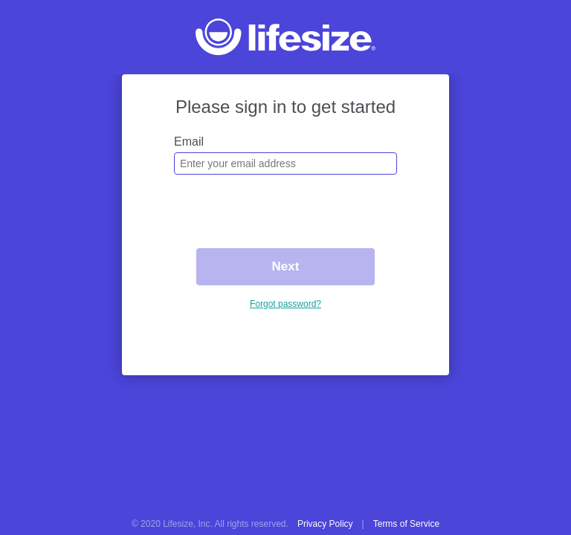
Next (286, 266)
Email (189, 141)
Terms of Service (406, 524)
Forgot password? (285, 304)
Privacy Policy (325, 524)
